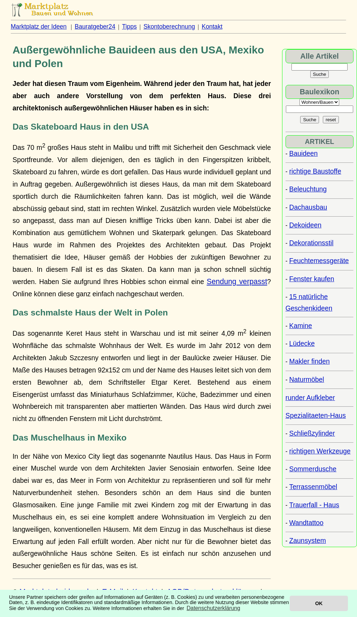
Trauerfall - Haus (314, 505)
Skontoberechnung (169, 26)
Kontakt (212, 26)
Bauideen (303, 153)
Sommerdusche (313, 469)
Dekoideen (305, 225)
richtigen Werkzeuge (320, 451)
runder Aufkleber (310, 397)
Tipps (129, 26)
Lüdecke (302, 343)
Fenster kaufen (311, 279)
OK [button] (318, 603)
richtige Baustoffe (315, 171)
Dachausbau (308, 207)
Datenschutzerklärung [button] (213, 608)
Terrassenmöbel (313, 487)
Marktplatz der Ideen (39, 26)
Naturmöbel (306, 379)
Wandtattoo (306, 523)
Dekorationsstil (311, 243)
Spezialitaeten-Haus (316, 415)
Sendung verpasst (237, 281)
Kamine (300, 325)
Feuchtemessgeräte (319, 260)
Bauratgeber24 (95, 26)
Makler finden (309, 361)
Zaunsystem (307, 540)
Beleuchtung (308, 189)
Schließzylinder (312, 433)
